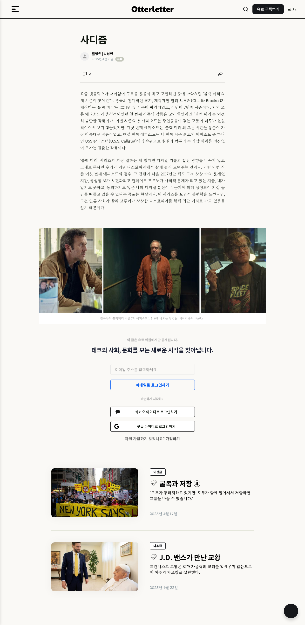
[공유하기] (220, 73)
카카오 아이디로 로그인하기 (156, 411)
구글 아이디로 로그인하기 (156, 426)
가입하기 (173, 438)
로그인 (293, 9)
